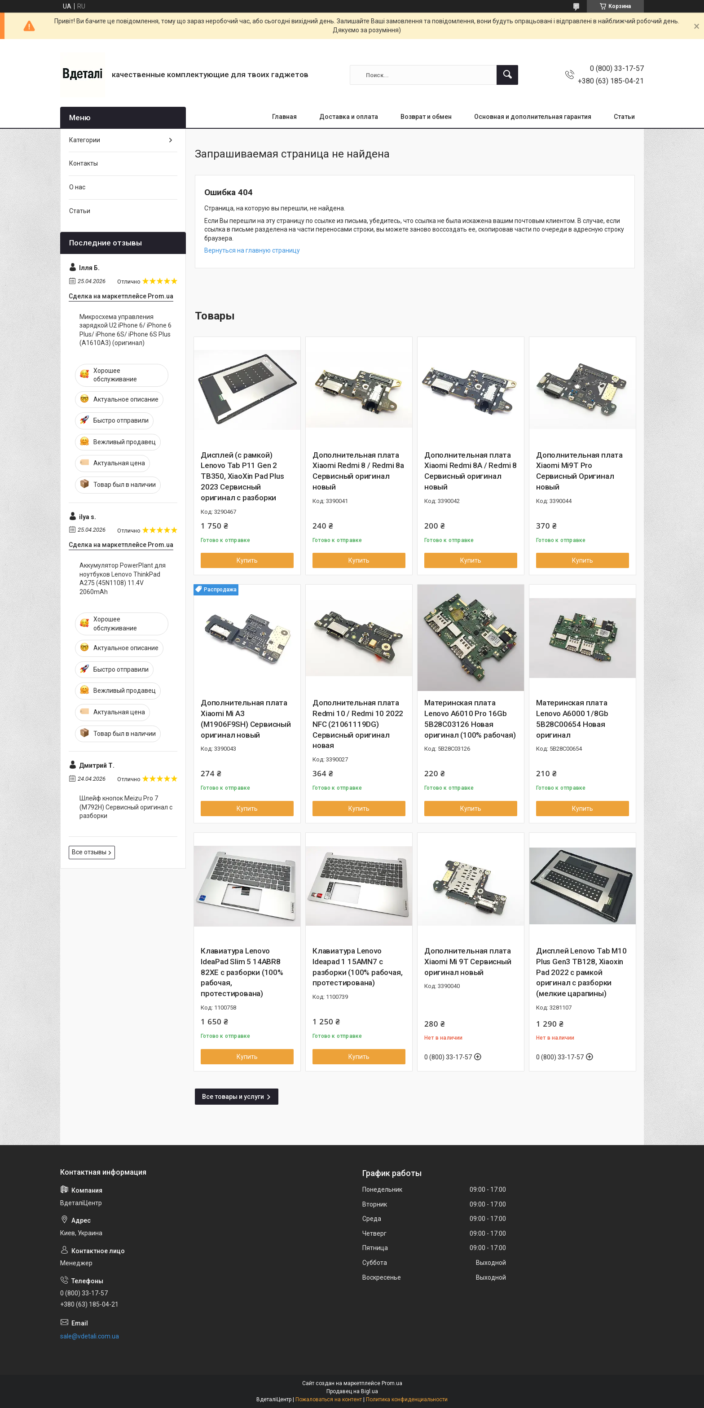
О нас (77, 187)
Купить (247, 560)
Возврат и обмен (426, 116)
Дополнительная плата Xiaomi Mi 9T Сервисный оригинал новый (467, 961)
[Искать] (507, 75)
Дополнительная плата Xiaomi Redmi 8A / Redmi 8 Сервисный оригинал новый (470, 470)
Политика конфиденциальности (407, 1399)
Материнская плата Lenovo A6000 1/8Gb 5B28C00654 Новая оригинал (572, 718)
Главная (284, 116)
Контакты (83, 163)
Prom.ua (392, 1383)
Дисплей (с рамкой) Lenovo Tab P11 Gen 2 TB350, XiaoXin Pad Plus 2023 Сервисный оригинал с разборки (242, 476)
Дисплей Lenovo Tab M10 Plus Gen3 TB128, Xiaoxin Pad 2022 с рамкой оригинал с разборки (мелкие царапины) (581, 972)
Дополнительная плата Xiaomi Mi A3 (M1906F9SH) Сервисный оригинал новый (246, 718)
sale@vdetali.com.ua (89, 1336)
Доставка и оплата (348, 116)
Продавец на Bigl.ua (352, 1391)
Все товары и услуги (233, 1096)
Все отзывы (89, 852)
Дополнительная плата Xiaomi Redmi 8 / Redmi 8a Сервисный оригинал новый (358, 470)
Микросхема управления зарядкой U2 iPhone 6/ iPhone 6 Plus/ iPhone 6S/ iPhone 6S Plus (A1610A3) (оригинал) (125, 330)
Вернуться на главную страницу (252, 250)
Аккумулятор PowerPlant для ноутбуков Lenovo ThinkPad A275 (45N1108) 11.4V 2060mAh (122, 578)
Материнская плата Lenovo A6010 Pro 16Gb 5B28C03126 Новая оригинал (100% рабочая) (469, 718)
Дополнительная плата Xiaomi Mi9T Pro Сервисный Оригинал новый (579, 470)
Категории (84, 140)
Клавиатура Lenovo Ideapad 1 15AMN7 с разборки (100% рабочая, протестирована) (357, 966)
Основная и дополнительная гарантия (532, 116)
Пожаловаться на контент (328, 1399)
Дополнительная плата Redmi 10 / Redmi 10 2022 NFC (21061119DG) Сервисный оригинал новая (357, 724)
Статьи (624, 116)
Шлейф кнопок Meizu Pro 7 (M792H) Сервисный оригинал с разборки (125, 807)
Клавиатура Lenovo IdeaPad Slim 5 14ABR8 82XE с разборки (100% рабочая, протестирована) (242, 972)
